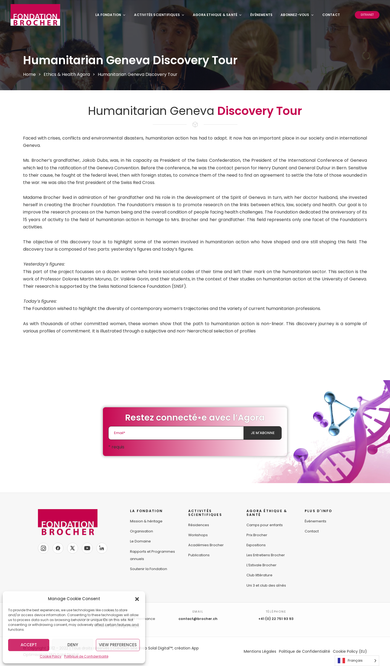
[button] (137, 599)
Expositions (256, 545)
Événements (261, 14)
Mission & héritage (146, 521)
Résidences (198, 525)
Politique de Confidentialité (86, 656)
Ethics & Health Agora (67, 74)
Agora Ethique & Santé (217, 14)
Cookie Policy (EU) (350, 651)
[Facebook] (58, 548)
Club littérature (259, 575)
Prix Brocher (256, 535)
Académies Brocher (206, 545)
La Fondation (110, 14)
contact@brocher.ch (197, 618)
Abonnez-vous (297, 14)
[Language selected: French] (357, 660)
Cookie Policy (50, 656)
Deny (72, 645)
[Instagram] (43, 548)
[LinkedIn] (101, 548)
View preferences (118, 645)
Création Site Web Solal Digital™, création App (156, 648)
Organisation (141, 531)
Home (29, 74)
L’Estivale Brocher (261, 565)
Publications (199, 555)
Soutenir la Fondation (148, 569)
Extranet (367, 15)
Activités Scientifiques (159, 14)
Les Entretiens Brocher (265, 555)
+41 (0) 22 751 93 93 (276, 618)
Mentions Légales (260, 651)
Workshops (198, 535)
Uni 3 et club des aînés (266, 585)
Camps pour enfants (264, 525)
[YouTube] (87, 548)
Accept (29, 645)
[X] (72, 548)
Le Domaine (140, 541)
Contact (331, 14)
